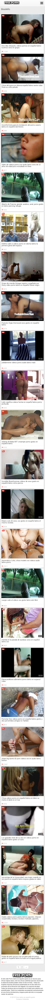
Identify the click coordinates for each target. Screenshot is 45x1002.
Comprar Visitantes (22, 999)
